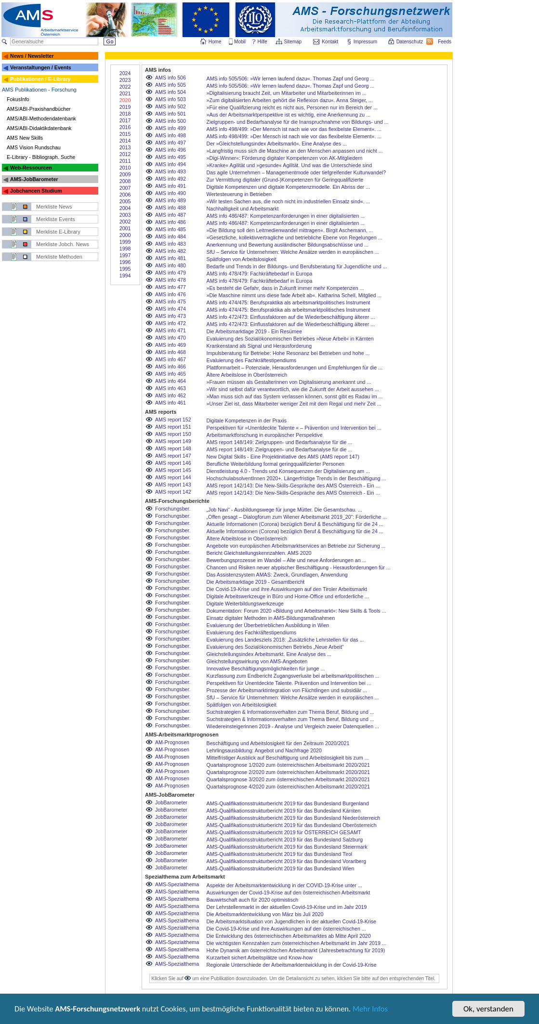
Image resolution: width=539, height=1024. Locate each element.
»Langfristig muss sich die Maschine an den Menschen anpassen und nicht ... (295, 151)
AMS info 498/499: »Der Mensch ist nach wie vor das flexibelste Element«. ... (294, 129)
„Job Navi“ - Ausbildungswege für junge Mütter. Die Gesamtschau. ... (284, 509)
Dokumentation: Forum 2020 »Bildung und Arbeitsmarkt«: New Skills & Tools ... (296, 611)
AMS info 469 (170, 345)
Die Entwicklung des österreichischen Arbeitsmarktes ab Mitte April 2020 (289, 936)
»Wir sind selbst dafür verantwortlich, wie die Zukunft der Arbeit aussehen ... (293, 389)
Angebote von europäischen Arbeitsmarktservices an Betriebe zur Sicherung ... (296, 546)
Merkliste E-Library (58, 232)
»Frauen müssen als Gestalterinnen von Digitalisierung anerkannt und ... (289, 382)
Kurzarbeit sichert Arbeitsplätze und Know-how (260, 957)
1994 (125, 275)
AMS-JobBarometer (34, 179)
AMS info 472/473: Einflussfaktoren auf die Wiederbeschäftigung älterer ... (291, 317)
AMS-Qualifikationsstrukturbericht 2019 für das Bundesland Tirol (280, 854)
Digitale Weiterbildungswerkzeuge (245, 603)
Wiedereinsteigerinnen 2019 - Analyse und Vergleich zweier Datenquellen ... (293, 726)
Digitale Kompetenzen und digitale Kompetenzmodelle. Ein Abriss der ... (288, 187)
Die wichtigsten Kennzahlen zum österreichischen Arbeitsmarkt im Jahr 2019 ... (296, 943)
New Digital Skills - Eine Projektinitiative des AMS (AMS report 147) (283, 456)
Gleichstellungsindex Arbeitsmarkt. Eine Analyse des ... (269, 654)
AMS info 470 (170, 338)
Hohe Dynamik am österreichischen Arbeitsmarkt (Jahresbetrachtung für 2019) (296, 950)
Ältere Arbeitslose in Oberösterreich (247, 375)
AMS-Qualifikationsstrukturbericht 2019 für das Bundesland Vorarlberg (287, 861)
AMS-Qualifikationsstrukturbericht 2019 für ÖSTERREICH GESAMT (284, 832)
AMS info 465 (170, 374)
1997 (125, 255)
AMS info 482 (170, 251)
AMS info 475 (170, 301)
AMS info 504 (170, 92)
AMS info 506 (170, 77)
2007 (125, 188)
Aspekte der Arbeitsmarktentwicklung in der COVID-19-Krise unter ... (284, 885)
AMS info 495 (170, 157)
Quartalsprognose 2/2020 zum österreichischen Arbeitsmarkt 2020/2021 (288, 772)
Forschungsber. (172, 509)
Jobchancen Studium (36, 191)
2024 (125, 73)
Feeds (445, 41)
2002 (125, 221)
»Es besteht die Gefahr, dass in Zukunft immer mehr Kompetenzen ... (285, 288)
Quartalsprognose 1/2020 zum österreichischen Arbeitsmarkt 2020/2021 (288, 765)
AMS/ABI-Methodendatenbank (41, 118)
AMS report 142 (173, 492)
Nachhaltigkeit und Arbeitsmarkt (243, 208)
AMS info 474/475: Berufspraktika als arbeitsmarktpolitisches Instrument (288, 302)
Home (215, 41)
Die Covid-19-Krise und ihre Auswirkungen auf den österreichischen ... (286, 929)
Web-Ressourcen (31, 168)
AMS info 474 (170, 309)
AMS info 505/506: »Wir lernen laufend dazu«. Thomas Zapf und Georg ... (291, 78)
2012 (125, 154)
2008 (125, 181)
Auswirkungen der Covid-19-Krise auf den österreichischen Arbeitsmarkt (288, 892)
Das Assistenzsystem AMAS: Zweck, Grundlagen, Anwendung (277, 575)
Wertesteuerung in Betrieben (239, 194)
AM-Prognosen (172, 742)
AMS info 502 (170, 106)
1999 (125, 242)
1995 (125, 269)
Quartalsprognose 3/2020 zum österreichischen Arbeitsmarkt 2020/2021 (288, 779)
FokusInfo (18, 99)
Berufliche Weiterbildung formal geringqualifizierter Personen (276, 464)
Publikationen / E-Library (40, 79)
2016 (125, 127)
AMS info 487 (170, 215)
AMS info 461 (170, 403)
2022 (125, 87)
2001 (125, 228)
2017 (125, 120)
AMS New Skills (25, 138)
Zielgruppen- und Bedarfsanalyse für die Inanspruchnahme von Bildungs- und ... (298, 122)
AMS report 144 (173, 477)
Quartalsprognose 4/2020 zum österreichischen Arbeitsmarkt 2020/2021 (288, 786)
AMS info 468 (170, 352)
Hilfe (262, 41)
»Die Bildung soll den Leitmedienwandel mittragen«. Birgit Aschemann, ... (290, 230)
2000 (125, 235)
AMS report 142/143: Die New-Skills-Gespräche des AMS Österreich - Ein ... (293, 485)
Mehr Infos (381, 1011)
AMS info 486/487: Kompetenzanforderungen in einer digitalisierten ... (286, 216)
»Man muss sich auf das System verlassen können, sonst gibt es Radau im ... (295, 396)
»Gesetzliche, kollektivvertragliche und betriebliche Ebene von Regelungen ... (294, 237)
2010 (125, 168)
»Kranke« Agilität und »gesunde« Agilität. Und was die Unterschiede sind (289, 165)
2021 (125, 93)
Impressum (366, 41)
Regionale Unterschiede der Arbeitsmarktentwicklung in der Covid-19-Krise (292, 965)
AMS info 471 (170, 330)
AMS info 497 (170, 142)
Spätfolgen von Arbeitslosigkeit (241, 259)
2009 (125, 174)
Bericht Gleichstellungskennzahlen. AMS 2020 (259, 553)
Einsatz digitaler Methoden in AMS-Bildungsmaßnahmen (271, 618)
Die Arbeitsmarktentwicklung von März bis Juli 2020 (265, 914)
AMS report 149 (173, 441)
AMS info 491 (170, 186)
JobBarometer (171, 802)
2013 (125, 147)
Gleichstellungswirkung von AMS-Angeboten (257, 661)
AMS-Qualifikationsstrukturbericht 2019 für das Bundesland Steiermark (287, 847)
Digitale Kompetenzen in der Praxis (247, 420)
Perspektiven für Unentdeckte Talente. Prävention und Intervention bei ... (289, 683)
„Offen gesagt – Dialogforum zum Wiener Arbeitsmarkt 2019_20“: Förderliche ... (297, 517)
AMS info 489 (170, 200)
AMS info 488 (170, 207)
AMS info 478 (170, 280)
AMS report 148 (173, 448)
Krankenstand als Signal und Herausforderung (259, 346)
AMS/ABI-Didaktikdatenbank (39, 128)
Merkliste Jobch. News (62, 244)
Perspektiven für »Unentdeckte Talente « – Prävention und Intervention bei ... (294, 428)
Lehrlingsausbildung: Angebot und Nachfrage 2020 (264, 750)
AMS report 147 (173, 456)
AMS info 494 (170, 164)
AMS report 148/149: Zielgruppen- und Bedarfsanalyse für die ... (280, 442)
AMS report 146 (173, 463)
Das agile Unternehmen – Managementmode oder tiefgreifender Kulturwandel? (296, 172)
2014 (125, 141)
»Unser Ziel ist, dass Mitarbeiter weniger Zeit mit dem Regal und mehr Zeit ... (294, 404)
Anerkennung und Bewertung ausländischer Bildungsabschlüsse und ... (288, 245)
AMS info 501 (170, 114)
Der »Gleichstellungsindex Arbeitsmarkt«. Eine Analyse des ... (277, 143)
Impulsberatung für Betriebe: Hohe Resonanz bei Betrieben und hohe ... (288, 353)
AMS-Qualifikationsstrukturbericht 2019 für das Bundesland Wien (281, 868)
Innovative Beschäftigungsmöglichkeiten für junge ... (266, 668)
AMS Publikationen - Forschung (39, 89)
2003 (125, 215)
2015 (125, 134)
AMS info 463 (170, 388)
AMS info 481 (170, 258)
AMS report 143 (173, 484)
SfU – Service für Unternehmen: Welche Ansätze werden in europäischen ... (293, 252)
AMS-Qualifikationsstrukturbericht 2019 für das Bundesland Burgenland (288, 803)
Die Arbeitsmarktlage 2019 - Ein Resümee (254, 331)
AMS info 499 (170, 128)
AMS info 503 (170, 99)
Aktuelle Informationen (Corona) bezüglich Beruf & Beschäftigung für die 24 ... (295, 524)
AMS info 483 (170, 244)
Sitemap (293, 41)
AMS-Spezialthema (177, 884)
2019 (125, 107)
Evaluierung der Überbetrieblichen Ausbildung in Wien (268, 625)
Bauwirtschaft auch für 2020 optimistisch (253, 900)
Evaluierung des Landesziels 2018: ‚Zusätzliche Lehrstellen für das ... (285, 640)
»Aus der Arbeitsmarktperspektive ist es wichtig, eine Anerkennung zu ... (289, 115)
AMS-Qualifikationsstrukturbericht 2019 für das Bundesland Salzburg (285, 839)
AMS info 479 (170, 273)
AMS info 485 (170, 229)
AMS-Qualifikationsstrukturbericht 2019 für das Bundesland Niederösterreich (294, 818)
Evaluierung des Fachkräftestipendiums (252, 360)
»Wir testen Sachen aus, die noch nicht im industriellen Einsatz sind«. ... (288, 201)
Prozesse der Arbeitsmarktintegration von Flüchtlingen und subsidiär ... (287, 690)
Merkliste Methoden (59, 257)
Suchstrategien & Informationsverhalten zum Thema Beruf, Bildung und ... (290, 712)
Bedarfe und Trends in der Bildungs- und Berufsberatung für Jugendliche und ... (297, 266)
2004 (125, 208)
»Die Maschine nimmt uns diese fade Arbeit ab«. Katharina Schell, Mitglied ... (294, 295)
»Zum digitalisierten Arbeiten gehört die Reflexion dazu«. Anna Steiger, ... (290, 100)
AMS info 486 (170, 222)
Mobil (240, 41)
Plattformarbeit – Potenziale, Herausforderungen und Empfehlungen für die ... (295, 367)
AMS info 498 (170, 135)
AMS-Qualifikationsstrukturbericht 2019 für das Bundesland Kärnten (284, 811)
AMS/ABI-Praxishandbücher (39, 109)
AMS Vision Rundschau (34, 147)
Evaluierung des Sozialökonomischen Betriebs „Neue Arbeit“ (275, 647)
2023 (125, 80)
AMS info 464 (170, 381)
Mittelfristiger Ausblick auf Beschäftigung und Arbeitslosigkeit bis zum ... (288, 758)
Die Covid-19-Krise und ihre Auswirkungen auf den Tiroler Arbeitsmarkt (287, 589)
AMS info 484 (170, 236)
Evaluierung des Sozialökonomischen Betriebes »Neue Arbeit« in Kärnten (290, 338)
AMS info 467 (170, 359)
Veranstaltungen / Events (40, 67)
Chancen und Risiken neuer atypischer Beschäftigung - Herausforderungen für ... (299, 567)
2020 (125, 100)
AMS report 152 (173, 419)
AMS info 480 (170, 265)
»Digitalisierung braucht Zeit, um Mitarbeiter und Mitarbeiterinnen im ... (287, 93)
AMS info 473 (170, 316)
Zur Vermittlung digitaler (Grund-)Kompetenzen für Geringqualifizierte (285, 180)
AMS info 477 (170, 287)
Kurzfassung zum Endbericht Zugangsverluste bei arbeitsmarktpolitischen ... (293, 676)
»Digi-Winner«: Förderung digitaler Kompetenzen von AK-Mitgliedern (285, 158)
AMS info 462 (170, 395)
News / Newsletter (32, 56)
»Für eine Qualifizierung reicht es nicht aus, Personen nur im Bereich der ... (292, 107)
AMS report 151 (173, 427)
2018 (125, 114)
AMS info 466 (170, 366)
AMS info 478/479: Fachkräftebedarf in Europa (260, 273)
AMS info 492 (170, 179)
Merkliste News (54, 207)
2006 (125, 194)
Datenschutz (410, 41)
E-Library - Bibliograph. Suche (41, 157)
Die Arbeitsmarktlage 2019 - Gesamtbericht (256, 582)
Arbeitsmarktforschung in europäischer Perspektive (265, 435)
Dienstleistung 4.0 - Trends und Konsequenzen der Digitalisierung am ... (288, 471)
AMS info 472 (170, 323)
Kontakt (330, 41)
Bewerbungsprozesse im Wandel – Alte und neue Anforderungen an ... (287, 560)
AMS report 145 (173, 470)
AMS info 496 (170, 150)
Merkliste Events (55, 219)
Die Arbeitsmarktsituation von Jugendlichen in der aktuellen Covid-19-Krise (291, 921)
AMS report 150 (173, 434)
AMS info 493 (170, 171)
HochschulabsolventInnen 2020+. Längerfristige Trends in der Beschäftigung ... (296, 478)
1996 (125, 262)
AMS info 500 (170, 121)
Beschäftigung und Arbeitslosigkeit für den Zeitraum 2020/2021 (278, 743)
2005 (125, 201)
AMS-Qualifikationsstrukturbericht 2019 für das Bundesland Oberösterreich (292, 825)
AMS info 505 (170, 85)
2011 (125, 161)
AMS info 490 (170, 193)
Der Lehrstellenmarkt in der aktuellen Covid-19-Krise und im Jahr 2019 (287, 907)
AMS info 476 (170, 294)
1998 (125, 248)
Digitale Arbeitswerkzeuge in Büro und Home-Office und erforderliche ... (288, 596)
